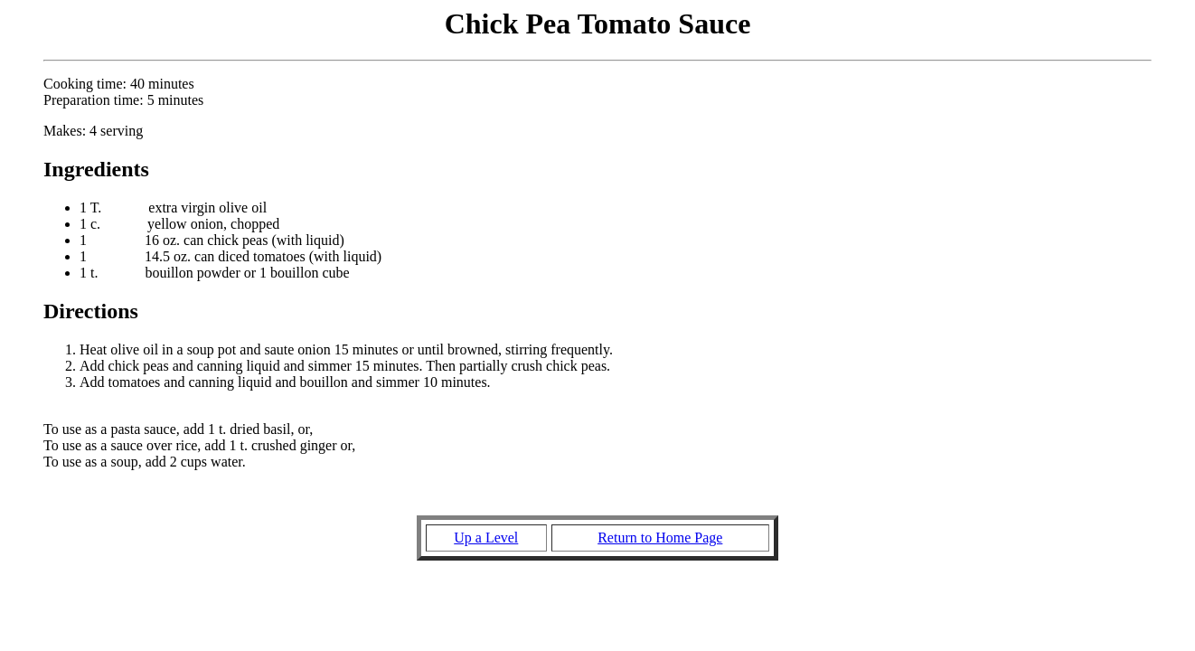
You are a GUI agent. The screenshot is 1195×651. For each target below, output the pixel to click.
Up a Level (486, 537)
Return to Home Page (660, 537)
